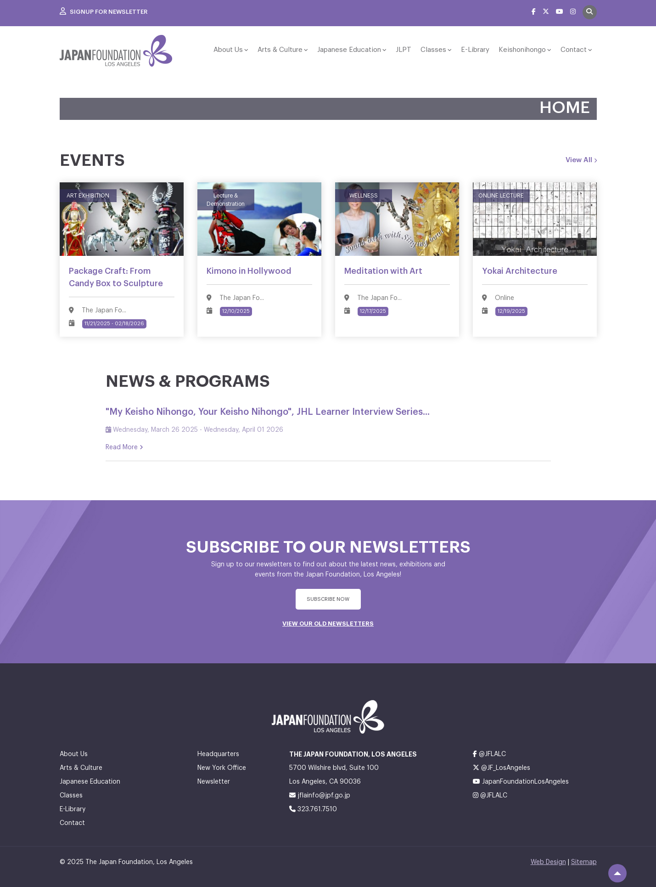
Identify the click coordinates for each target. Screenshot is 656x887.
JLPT (403, 49)
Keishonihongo (522, 49)
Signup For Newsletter (103, 12)
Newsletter (213, 782)
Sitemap (584, 862)
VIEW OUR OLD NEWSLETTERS (328, 624)
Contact (574, 49)
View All (581, 160)
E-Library (475, 49)
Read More (124, 447)
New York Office (221, 768)
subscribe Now (328, 599)
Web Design (548, 862)
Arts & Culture (280, 49)
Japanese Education (349, 49)
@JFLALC (489, 754)
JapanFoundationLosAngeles (521, 781)
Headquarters (218, 754)
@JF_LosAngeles (501, 767)
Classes (433, 49)
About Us (228, 49)
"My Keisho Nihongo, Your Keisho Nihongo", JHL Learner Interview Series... (268, 412)
